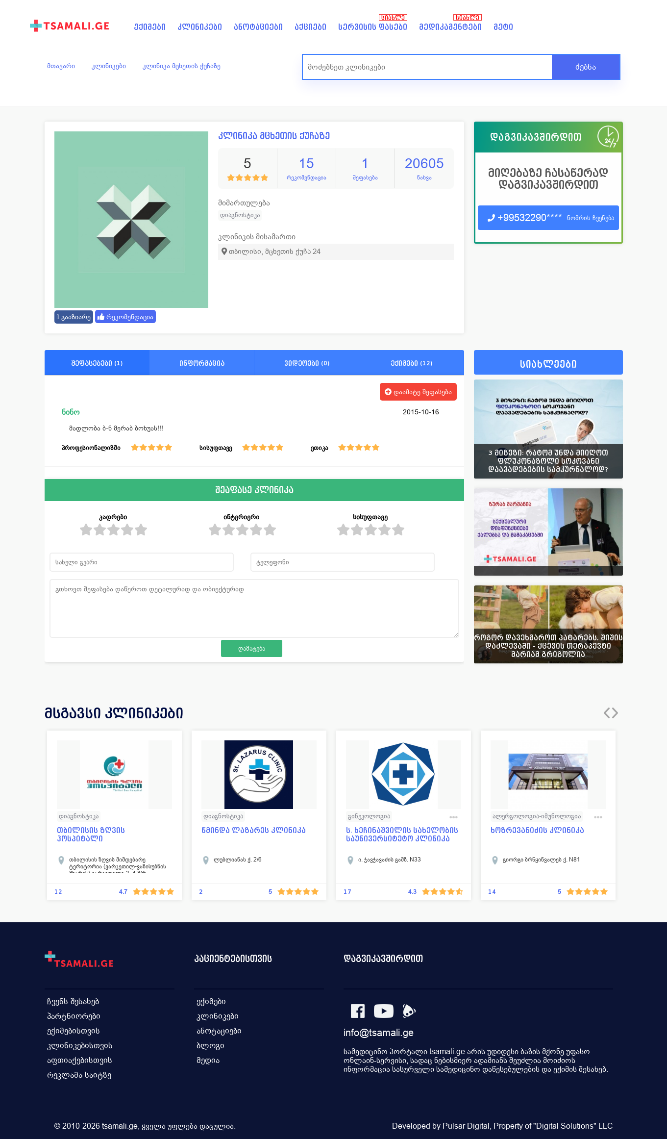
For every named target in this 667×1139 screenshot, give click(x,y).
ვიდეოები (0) (306, 363)
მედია (208, 1060)
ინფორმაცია (201, 363)
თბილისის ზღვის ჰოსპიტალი (91, 834)
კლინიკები (199, 27)
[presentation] (607, 713)
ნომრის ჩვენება (590, 218)
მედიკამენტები (450, 27)
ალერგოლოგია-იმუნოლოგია (537, 816)
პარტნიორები (73, 1016)
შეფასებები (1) (97, 363)
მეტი (503, 27)
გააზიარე (74, 317)
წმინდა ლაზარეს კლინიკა (253, 830)
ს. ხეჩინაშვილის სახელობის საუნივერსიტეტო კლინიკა (402, 834)
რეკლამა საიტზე (79, 1075)
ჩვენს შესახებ (73, 1001)
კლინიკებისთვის (80, 1045)
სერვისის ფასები (372, 27)
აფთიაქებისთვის (79, 1060)
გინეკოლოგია (369, 816)
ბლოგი (210, 1045)
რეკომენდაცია (125, 317)
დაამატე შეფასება (418, 392)
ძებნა (585, 67)
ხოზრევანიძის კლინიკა (537, 830)
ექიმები (150, 27)
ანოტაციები (258, 27)
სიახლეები (548, 364)
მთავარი (61, 66)
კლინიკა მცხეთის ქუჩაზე (182, 66)
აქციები (310, 27)
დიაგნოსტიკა (240, 215)
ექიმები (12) (411, 363)
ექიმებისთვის (73, 1031)
